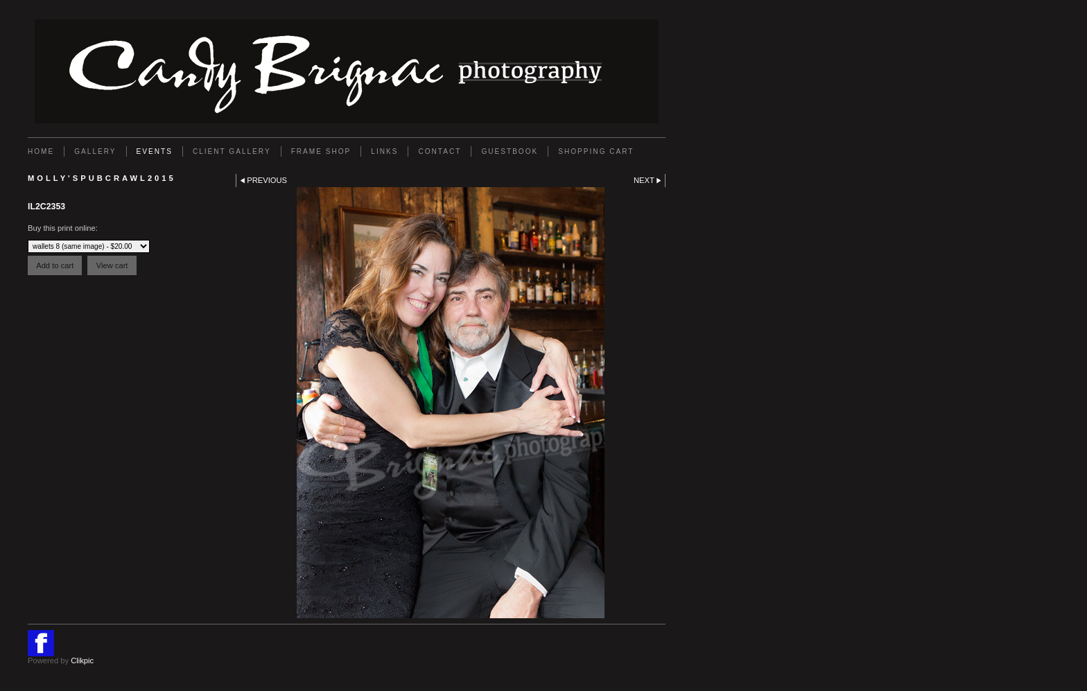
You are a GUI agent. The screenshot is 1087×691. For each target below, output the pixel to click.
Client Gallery (232, 151)
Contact (439, 151)
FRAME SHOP (321, 151)
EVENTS (155, 151)
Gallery (95, 151)
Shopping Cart (596, 151)
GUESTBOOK (509, 151)
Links (384, 151)
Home (41, 151)
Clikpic (82, 660)
